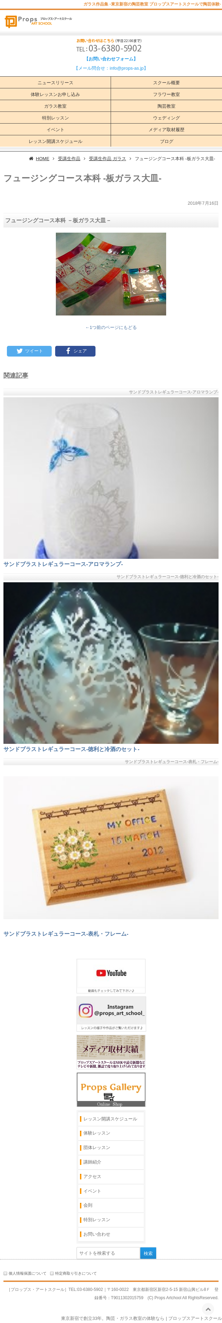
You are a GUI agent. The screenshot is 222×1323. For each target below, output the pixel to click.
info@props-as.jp (126, 68)
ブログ (166, 141)
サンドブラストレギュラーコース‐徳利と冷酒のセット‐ (71, 749)
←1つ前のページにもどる (111, 327)
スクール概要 (166, 82)
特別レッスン (55, 117)
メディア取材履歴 (166, 129)
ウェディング (166, 117)
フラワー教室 (166, 94)
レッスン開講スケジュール (55, 141)
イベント (55, 129)
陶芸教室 (166, 106)
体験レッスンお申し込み (55, 94)
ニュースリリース (55, 82)
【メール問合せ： (92, 68)
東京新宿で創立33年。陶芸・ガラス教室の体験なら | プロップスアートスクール (141, 1318)
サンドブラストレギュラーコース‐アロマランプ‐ (63, 564)
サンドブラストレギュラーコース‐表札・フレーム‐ (66, 934)
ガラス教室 (55, 106)
